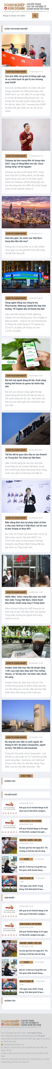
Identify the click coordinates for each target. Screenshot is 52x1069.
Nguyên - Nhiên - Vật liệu (30, 840)
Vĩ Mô (26, 859)
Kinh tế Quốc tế (26, 878)
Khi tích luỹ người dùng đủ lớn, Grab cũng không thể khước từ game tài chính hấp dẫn (25, 383)
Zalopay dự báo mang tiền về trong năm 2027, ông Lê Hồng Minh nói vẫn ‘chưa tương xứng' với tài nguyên (25, 163)
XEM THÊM (26, 776)
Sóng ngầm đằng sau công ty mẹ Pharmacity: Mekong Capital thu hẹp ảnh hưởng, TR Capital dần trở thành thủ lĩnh (25, 305)
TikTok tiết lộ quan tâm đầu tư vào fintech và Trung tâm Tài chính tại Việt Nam (26, 456)
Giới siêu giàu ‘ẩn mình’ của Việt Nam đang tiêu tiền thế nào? (23, 239)
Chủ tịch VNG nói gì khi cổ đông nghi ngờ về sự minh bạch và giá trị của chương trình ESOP (25, 79)
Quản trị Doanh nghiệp (16, 72)
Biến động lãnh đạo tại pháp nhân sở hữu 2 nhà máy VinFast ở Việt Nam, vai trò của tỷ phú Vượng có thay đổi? (26, 525)
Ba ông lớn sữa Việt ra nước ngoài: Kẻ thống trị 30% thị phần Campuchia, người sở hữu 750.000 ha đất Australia (25, 745)
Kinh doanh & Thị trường (30, 821)
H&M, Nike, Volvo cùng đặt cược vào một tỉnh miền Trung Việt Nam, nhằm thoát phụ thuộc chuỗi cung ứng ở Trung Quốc (25, 599)
